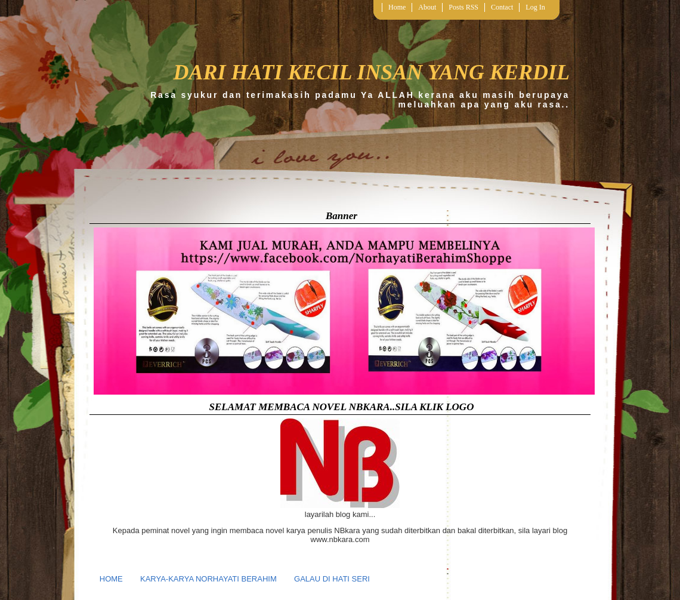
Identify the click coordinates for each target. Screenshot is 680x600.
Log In (535, 7)
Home (397, 7)
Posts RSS (463, 7)
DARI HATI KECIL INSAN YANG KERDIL (371, 72)
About (427, 7)
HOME (111, 578)
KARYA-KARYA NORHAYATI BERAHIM (208, 578)
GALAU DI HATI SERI (332, 578)
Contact (502, 7)
